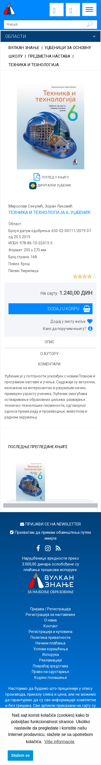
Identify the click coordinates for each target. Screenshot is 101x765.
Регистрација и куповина (50, 631)
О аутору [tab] (49, 354)
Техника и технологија (33, 64)
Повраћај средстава (50, 666)
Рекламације (50, 660)
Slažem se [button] (20, 755)
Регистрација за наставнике (50, 614)
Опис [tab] (49, 342)
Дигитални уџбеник (50, 185)
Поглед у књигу (51, 176)
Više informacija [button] (59, 741)
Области (15, 36)
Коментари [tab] (49, 364)
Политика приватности (50, 637)
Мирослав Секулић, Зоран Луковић (40, 206)
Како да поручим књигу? (64, 328)
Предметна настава (49, 56)
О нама (50, 620)
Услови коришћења (50, 649)
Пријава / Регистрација (50, 609)
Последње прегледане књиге (38, 447)
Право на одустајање (50, 672)
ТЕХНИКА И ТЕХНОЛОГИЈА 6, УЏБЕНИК (49, 212)
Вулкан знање (23, 47)
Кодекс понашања (50, 677)
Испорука (50, 654)
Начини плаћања (50, 643)
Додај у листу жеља (67, 321)
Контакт (50, 626)
